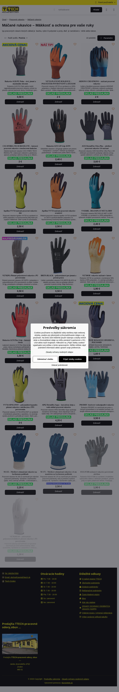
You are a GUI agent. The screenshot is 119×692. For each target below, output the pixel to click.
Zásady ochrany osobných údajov (59, 352)
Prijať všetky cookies (72, 359)
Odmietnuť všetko (45, 359)
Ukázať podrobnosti (59, 365)
